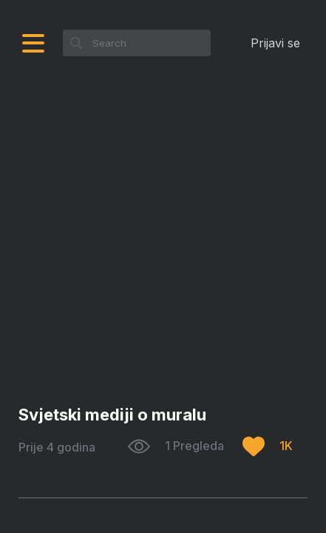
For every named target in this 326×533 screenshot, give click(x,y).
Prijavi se (275, 43)
